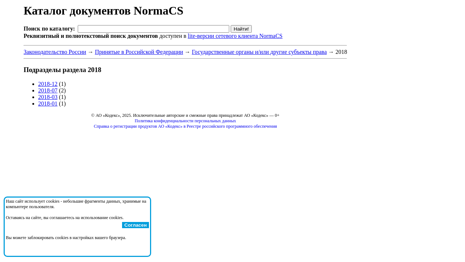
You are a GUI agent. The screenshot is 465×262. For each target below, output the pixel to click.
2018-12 (47, 84)
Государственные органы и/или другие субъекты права (259, 52)
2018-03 (47, 97)
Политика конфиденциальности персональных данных (185, 120)
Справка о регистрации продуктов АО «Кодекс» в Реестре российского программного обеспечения (185, 126)
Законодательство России (55, 52)
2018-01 (47, 103)
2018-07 (47, 90)
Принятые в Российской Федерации (139, 52)
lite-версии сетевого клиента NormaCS (235, 36)
